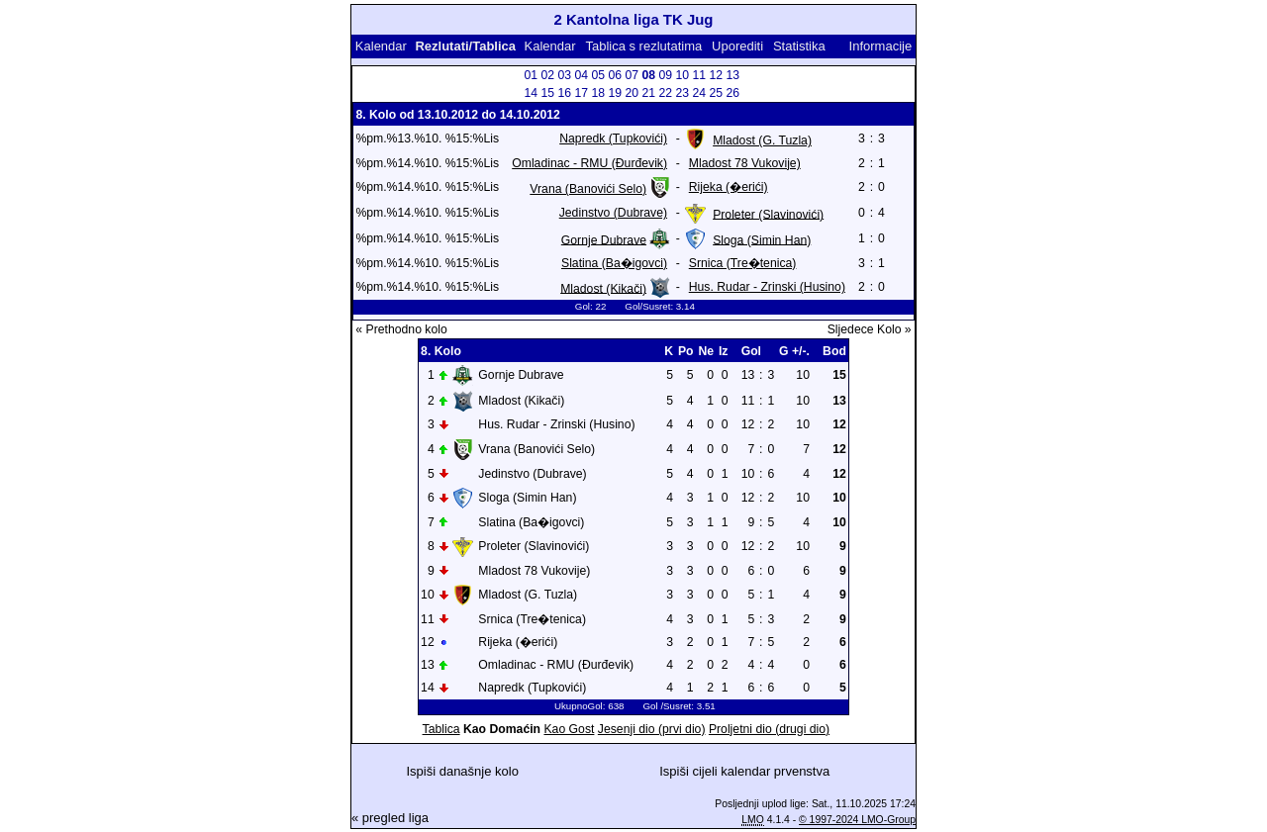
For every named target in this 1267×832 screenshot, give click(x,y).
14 (531, 93)
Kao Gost (568, 729)
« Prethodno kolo (400, 329)
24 (700, 93)
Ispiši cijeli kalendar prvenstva (744, 771)
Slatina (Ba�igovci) (614, 263)
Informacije (881, 46)
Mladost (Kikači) (603, 288)
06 (616, 75)
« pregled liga (390, 817)
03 (565, 75)
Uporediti (737, 46)
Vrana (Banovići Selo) (588, 189)
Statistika (799, 46)
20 (632, 93)
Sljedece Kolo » (870, 329)
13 (733, 75)
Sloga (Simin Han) (762, 239)
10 (683, 75)
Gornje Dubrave (603, 239)
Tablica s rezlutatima (643, 46)
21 (649, 93)
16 (565, 93)
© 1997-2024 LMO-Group (857, 819)
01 (531, 75)
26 (733, 93)
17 (582, 93)
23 (683, 93)
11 (700, 75)
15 (548, 93)
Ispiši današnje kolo (462, 771)
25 (717, 93)
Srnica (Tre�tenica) (743, 263)
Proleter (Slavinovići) (768, 214)
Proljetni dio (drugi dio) (769, 729)
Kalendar (381, 46)
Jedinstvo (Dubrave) (613, 213)
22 (666, 93)
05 (599, 75)
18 (599, 93)
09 (666, 75)
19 (616, 93)
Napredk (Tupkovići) (613, 138)
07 (632, 75)
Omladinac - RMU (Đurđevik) (589, 163)
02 (548, 75)
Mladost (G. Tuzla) (762, 140)
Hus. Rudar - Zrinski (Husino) (767, 287)
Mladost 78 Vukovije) (745, 163)
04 (582, 75)
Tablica (441, 729)
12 (717, 75)
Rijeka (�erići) (728, 187)
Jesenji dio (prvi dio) (652, 729)
